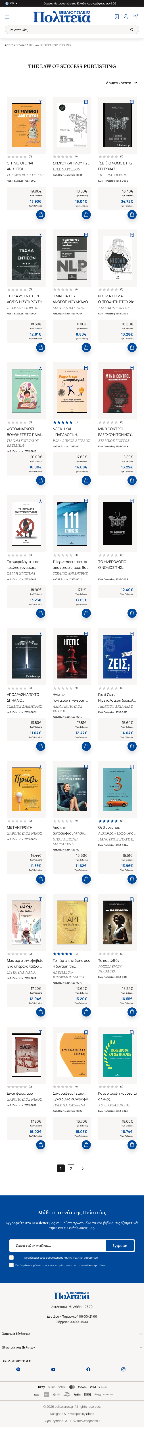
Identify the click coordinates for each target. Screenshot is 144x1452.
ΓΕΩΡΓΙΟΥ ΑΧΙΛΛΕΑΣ (116, 719)
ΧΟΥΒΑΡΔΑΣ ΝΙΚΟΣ (115, 1126)
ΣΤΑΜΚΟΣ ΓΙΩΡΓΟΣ (23, 311)
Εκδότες (21, 45)
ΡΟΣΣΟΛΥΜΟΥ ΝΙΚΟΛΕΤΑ (110, 987)
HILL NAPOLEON (67, 170)
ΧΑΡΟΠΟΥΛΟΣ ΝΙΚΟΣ (25, 848)
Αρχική (9, 45)
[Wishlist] (116, 17)
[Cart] (134, 17)
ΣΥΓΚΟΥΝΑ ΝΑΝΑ (22, 990)
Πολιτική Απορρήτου (85, 1444)
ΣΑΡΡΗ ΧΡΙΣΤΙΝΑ (22, 583)
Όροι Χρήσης (54, 1444)
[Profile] (125, 17)
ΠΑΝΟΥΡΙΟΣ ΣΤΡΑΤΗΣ (117, 854)
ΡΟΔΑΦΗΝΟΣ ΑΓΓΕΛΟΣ (18, 178)
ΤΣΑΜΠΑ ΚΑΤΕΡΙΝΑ (70, 1126)
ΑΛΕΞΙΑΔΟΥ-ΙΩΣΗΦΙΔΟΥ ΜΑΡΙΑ (69, 992)
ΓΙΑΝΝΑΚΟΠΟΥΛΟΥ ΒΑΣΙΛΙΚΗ (24, 449)
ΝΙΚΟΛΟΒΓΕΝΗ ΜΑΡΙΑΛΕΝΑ (66, 857)
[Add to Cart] (40, 217)
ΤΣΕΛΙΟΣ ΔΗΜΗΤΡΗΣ (71, 583)
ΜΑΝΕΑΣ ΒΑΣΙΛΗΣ (69, 311)
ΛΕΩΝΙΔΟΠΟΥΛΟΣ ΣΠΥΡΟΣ (68, 721)
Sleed (90, 1436)
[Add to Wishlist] (40, 102)
